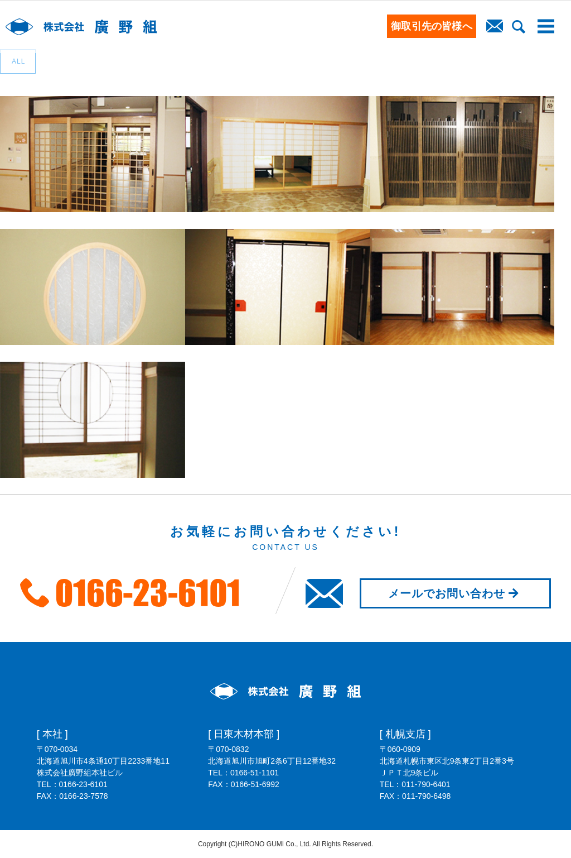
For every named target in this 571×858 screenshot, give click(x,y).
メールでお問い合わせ (455, 593)
